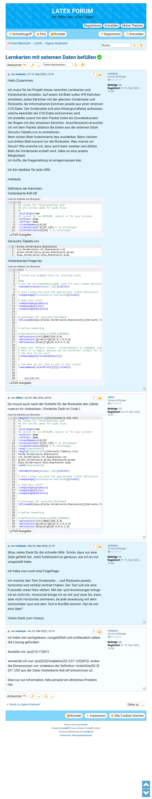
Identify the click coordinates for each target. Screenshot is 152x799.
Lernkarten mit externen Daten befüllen (51, 57)
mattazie (113, 73)
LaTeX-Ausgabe (20, 241)
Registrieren (92, 25)
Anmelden (111, 25)
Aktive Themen (132, 25)
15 (120, 441)
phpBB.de (89, 788)
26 (120, 84)
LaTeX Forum (72, 11)
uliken (111, 429)
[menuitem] (40, 34)
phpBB (65, 785)
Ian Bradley (83, 781)
